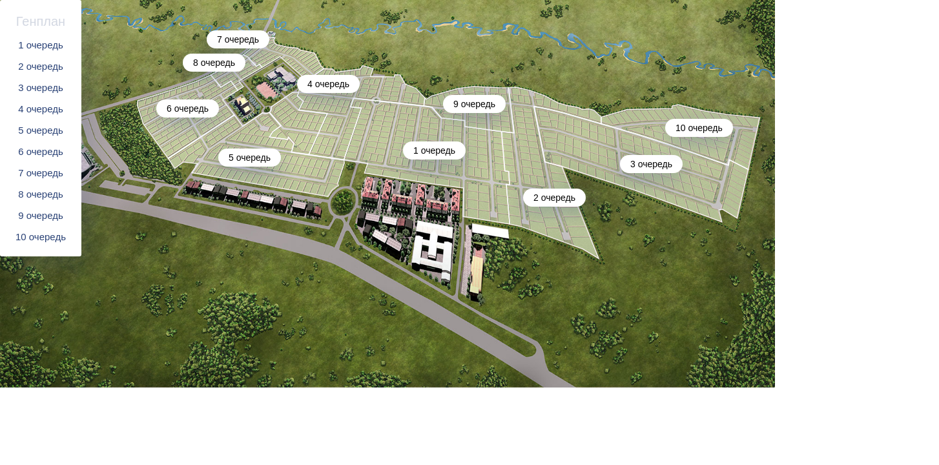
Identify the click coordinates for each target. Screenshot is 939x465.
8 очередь (40, 194)
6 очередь (40, 151)
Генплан (40, 21)
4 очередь (40, 108)
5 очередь (40, 130)
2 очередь (40, 66)
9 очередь (40, 215)
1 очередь (40, 44)
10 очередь (40, 236)
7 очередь (40, 172)
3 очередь (40, 87)
